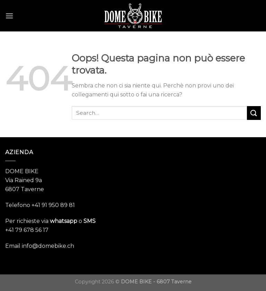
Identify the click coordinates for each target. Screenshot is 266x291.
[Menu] (9, 15)
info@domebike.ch (48, 246)
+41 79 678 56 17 (26, 230)
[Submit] (254, 113)
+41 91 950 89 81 (53, 205)
